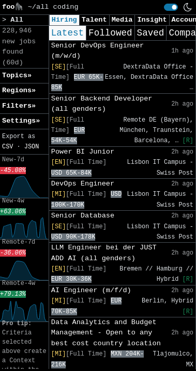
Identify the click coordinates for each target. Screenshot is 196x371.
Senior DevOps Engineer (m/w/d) (97, 51)
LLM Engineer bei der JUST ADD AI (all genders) (104, 253)
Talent (94, 20)
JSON (31, 146)
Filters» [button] (19, 106)
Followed (110, 33)
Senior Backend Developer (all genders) (102, 104)
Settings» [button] (21, 121)
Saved (150, 33)
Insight (152, 20)
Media (122, 20)
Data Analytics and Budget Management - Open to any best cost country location (106, 332)
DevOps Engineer (82, 184)
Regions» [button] (19, 90)
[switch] (171, 7)
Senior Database (82, 216)
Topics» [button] (17, 75)
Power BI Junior (82, 152)
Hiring (64, 20)
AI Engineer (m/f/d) (91, 290)
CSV (7, 146)
